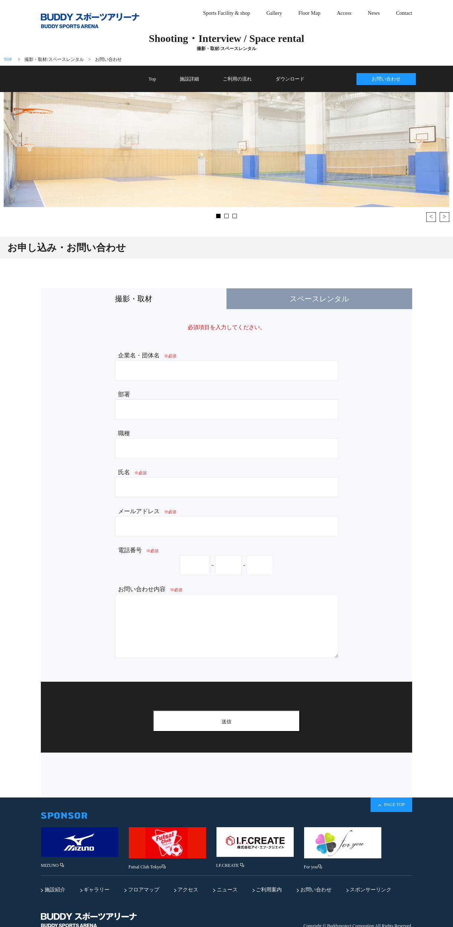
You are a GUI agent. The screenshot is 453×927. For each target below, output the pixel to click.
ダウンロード (290, 79)
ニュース (225, 889)
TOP (8, 59)
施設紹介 (53, 889)
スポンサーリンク (369, 889)
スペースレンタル (319, 299)
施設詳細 (189, 79)
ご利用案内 (267, 889)
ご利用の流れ (237, 79)
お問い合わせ (108, 59)
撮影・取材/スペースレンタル (54, 59)
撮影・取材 (133, 299)
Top (152, 79)
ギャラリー (95, 889)
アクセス (186, 889)
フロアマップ (141, 889)
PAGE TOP (391, 805)
